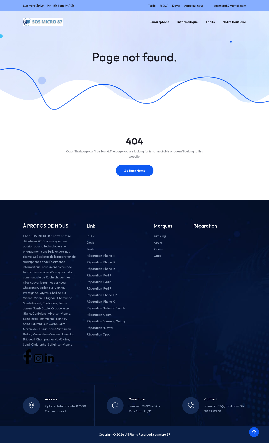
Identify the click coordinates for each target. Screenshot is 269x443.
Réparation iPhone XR (102, 295)
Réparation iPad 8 (99, 282)
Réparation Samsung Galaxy (106, 321)
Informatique (187, 22)
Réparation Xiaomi (99, 315)
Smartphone (160, 22)
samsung (160, 236)
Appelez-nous (193, 6)
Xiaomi (158, 249)
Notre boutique (234, 22)
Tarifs (152, 6)
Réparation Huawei (100, 328)
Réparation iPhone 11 (101, 256)
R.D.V (164, 6)
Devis (176, 6)
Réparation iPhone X (101, 301)
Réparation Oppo (99, 334)
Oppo (158, 256)
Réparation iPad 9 (99, 275)
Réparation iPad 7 (99, 288)
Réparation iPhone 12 (101, 262)
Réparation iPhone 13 (101, 269)
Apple (158, 242)
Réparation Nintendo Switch (106, 308)
